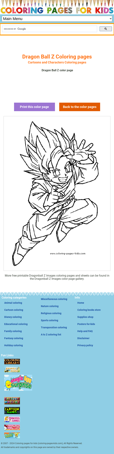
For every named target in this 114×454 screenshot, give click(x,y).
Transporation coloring (54, 327)
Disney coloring (13, 317)
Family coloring (13, 331)
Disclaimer (83, 338)
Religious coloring (51, 313)
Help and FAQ (85, 331)
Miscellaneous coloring (54, 299)
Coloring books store (89, 309)
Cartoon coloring (13, 309)
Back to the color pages (79, 107)
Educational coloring (16, 324)
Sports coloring (49, 320)
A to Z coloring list (51, 334)
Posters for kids (86, 324)
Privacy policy (85, 345)
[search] (49, 29)
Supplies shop (85, 317)
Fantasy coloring (13, 338)
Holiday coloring (13, 345)
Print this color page (34, 107)
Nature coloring (50, 306)
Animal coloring (13, 302)
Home (80, 302)
